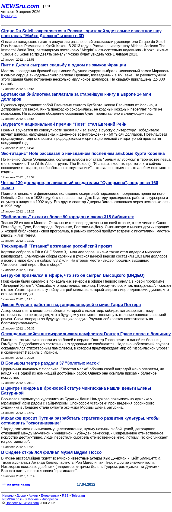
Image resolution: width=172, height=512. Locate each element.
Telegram (78, 495)
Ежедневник (50, 495)
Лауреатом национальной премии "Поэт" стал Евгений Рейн (64, 124)
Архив (33, 495)
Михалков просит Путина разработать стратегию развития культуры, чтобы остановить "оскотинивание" (80, 420)
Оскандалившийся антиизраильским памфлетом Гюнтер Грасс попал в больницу (86, 334)
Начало (8, 495)
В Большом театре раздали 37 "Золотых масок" (51, 363)
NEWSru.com (20, 6)
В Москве (32, 499)
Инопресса (50, 499)
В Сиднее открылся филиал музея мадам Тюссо (51, 452)
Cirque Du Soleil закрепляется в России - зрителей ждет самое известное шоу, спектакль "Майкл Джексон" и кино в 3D (81, 33)
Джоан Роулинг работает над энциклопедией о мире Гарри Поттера (71, 304)
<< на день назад (16, 484)
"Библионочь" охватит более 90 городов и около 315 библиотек (67, 217)
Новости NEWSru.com (22, 503)
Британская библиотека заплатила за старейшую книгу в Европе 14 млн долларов (76, 96)
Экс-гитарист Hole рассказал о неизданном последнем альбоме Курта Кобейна (83, 153)
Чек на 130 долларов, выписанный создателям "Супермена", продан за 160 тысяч (79, 185)
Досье (21, 495)
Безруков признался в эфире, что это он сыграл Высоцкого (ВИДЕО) (73, 275)
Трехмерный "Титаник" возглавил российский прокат (56, 246)
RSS (65, 495)
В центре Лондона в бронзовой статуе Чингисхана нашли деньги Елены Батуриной (76, 390)
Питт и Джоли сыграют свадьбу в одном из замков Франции (63, 65)
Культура (9, 16)
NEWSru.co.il (12, 499)
